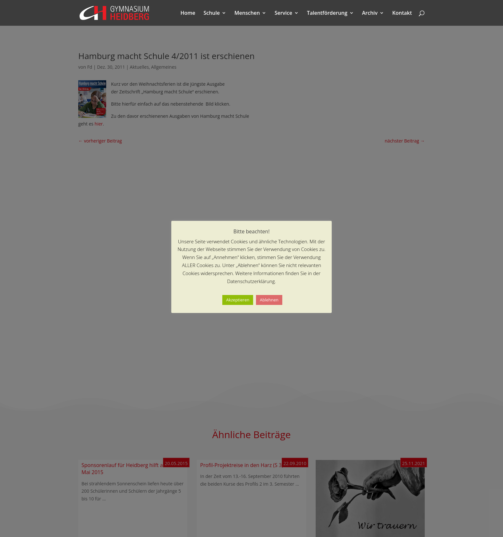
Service (283, 13)
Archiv (370, 13)
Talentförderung (327, 13)
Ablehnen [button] (269, 300)
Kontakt (402, 13)
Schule (211, 13)
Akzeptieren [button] (237, 300)
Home (188, 13)
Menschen (247, 13)
